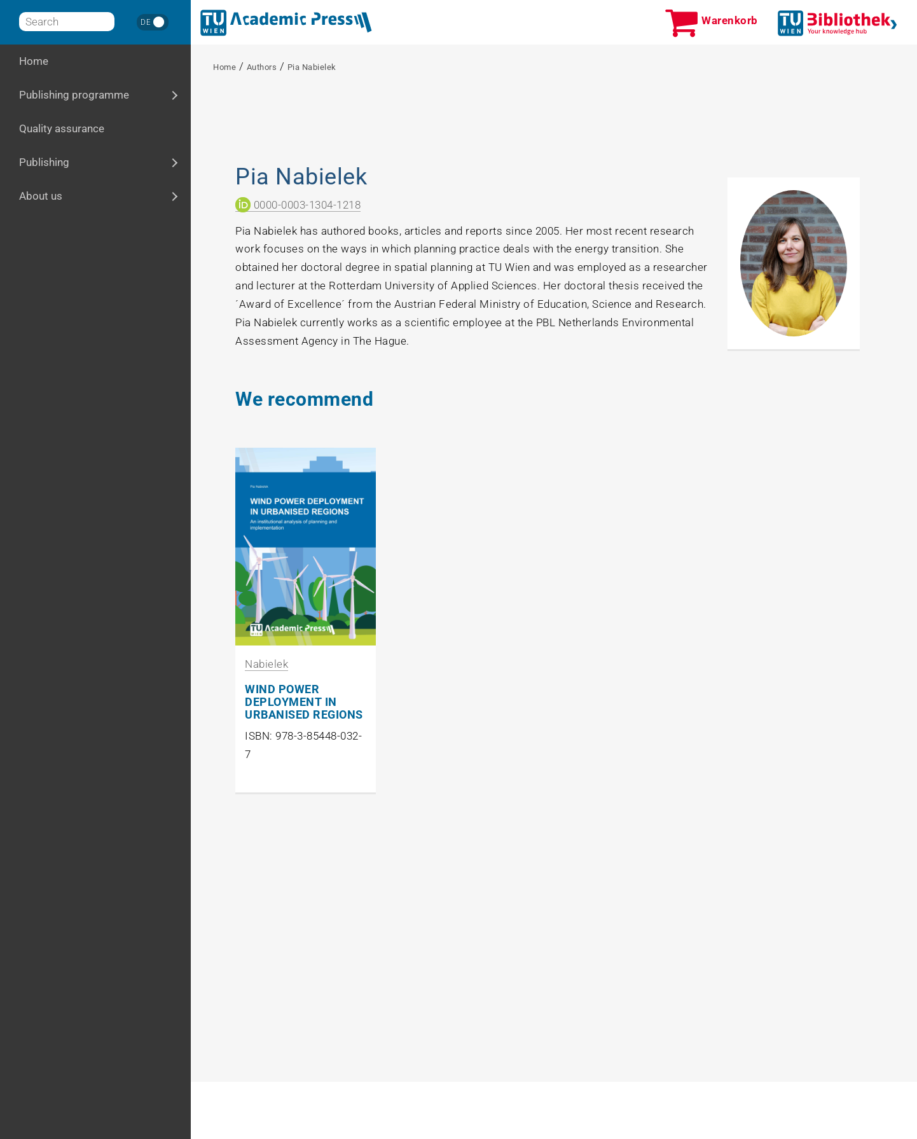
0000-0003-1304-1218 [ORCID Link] (298, 205)
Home (33, 61)
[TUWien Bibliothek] (837, 23)
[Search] (66, 21)
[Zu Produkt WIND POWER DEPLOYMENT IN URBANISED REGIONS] (305, 546)
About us (77, 195)
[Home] (286, 23)
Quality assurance (61, 128)
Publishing (80, 162)
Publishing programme (105, 94)
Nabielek (266, 664)
